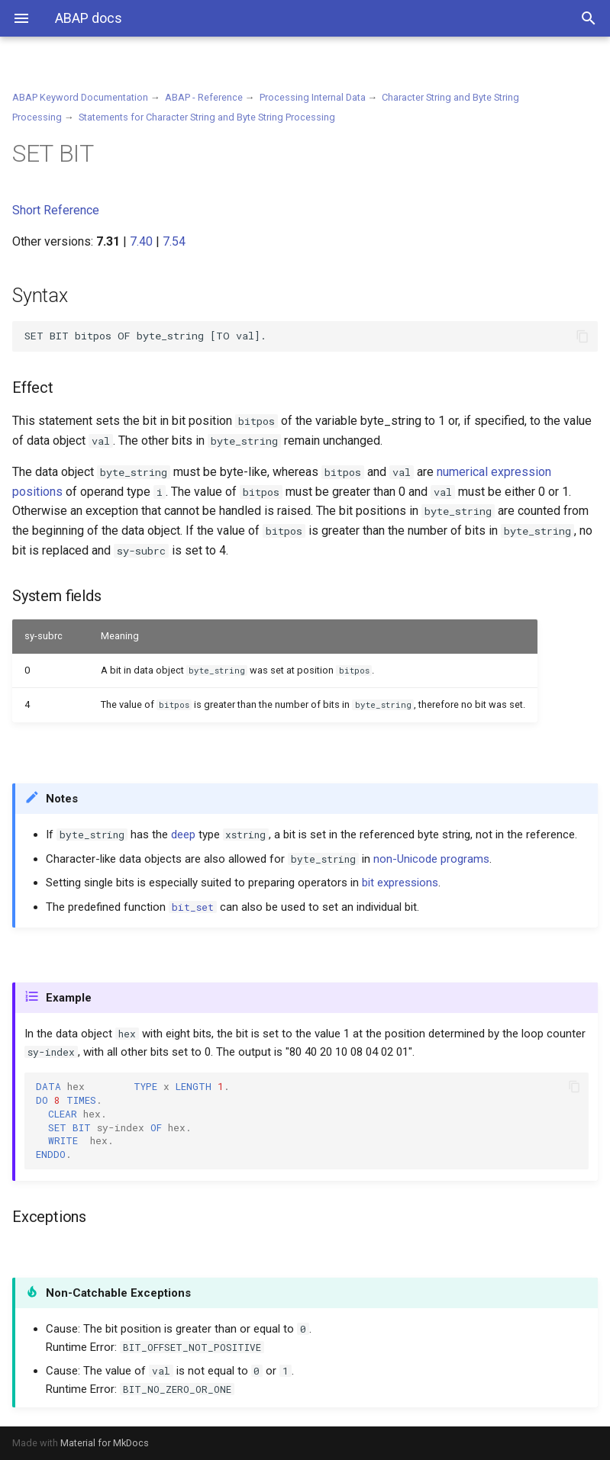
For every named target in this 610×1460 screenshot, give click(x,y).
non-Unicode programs (431, 859)
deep (183, 834)
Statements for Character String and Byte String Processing (207, 117)
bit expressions (400, 882)
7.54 (174, 241)
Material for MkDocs (104, 1443)
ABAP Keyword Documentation (80, 97)
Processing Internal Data (313, 97)
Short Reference (55, 210)
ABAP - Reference (204, 97)
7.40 (141, 241)
